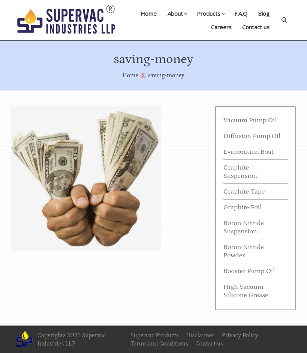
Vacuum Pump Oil (250, 120)
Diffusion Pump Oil (252, 136)
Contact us (256, 27)
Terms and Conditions (159, 343)
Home (149, 13)
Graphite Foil (242, 207)
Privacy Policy (240, 335)
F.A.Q (240, 13)
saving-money (166, 75)
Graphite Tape (244, 191)
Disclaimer (200, 335)
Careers (221, 27)
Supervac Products (154, 335)
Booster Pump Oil (249, 271)
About (175, 13)
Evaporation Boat (248, 152)
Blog (264, 13)
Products (208, 13)
